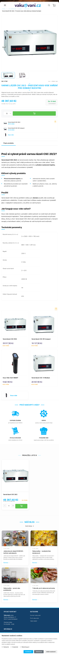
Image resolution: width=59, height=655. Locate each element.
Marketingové (25, 647)
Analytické (15, 647)
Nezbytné (6, 647)
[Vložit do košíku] (34, 113)
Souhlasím (28, 651)
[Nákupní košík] (54, 5)
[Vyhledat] (49, 5)
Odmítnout (39, 651)
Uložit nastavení (51, 651)
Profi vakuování (34, 618)
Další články (29, 526)
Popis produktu (8, 143)
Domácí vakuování (35, 615)
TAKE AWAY (33, 621)
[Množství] (9, 505)
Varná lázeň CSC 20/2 (10, 494)
